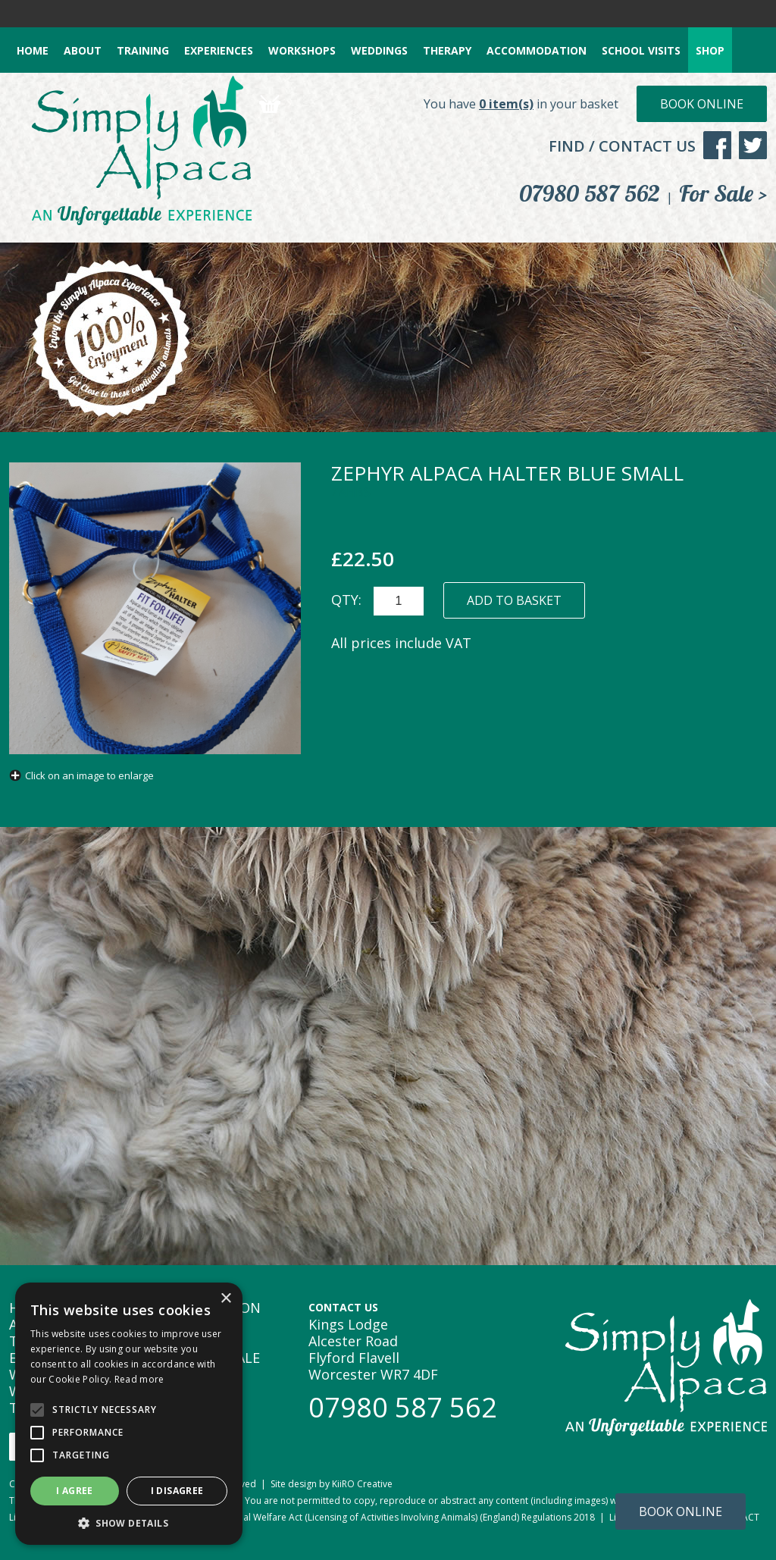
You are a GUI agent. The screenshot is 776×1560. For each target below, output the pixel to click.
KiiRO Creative (362, 1483)
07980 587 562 (589, 193)
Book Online (701, 104)
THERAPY (447, 50)
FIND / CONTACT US (622, 146)
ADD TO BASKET (514, 600)
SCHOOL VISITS (641, 50)
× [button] (225, 1299)
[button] (128, 1522)
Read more (139, 1379)
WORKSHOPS (302, 50)
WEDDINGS (379, 50)
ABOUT (83, 50)
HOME (32, 50)
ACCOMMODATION (537, 50)
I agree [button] (74, 1490)
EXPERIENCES (218, 50)
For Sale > (723, 193)
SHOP (710, 50)
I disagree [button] (177, 1490)
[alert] (128, 1414)
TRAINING (143, 50)
